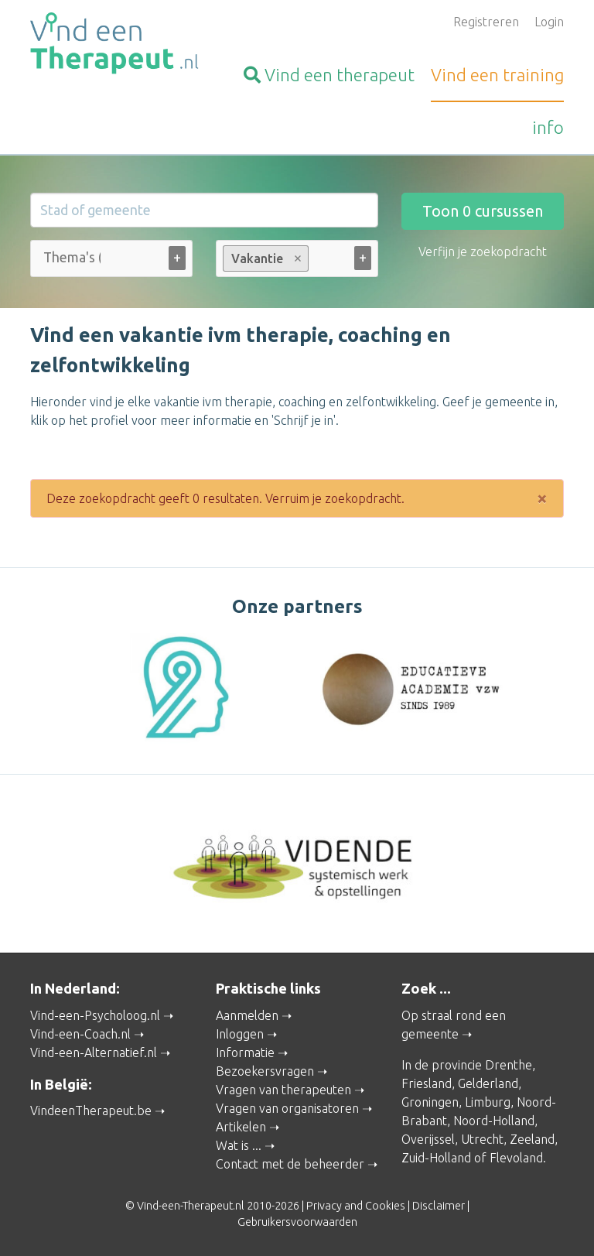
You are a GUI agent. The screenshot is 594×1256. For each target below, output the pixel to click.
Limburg (487, 1102)
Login (549, 22)
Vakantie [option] (265, 258)
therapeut (329, 74)
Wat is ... (238, 1145)
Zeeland (532, 1139)
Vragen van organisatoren (287, 1108)
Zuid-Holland (436, 1158)
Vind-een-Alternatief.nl (93, 1052)
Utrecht (482, 1139)
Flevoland (516, 1158)
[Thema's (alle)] (72, 257)
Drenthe (508, 1065)
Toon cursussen (482, 211)
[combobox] (111, 262)
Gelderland (488, 1083)
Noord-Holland (493, 1121)
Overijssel (428, 1139)
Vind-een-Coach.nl (80, 1034)
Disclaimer (438, 1206)
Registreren (486, 22)
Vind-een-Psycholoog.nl (95, 1015)
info (548, 127)
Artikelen (241, 1127)
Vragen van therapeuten (283, 1090)
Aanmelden (247, 1015)
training (497, 74)
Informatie (245, 1052)
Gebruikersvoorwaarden (297, 1222)
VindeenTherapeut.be (91, 1110)
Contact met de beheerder (290, 1164)
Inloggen (240, 1034)
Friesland (426, 1083)
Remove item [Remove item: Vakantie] (298, 258)
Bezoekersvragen (265, 1071)
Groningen (430, 1102)
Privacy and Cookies (355, 1206)
